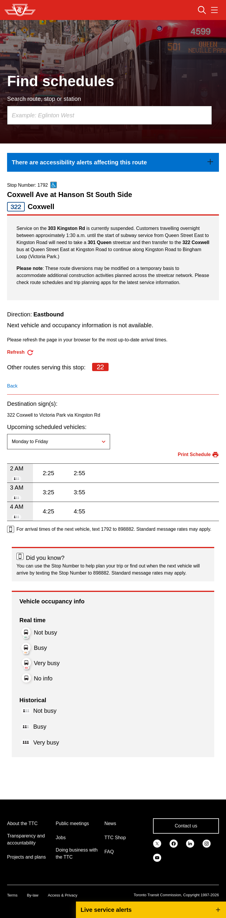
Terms (12, 895)
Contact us (186, 825)
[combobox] (109, 115)
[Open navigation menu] (214, 10)
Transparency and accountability (26, 839)
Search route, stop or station (44, 99)
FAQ (109, 851)
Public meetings (72, 823)
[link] (113, 162)
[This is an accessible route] (53, 185)
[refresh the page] (20, 352)
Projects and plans (26, 856)
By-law (32, 895)
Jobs (61, 837)
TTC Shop (115, 837)
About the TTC (22, 823)
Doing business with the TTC (76, 853)
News (110, 823)
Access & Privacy (62, 895)
